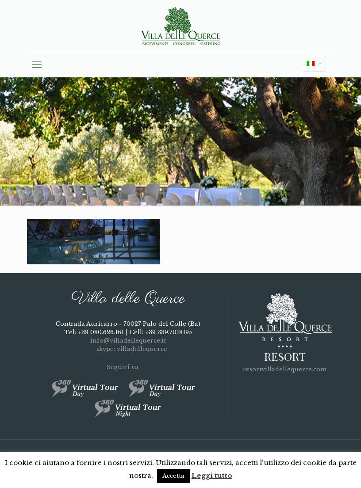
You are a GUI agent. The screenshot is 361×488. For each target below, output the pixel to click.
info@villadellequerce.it (128, 340)
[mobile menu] (36, 64)
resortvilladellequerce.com (284, 369)
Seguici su (128, 367)
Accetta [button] (173, 476)
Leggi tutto (212, 475)
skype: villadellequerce (128, 349)
